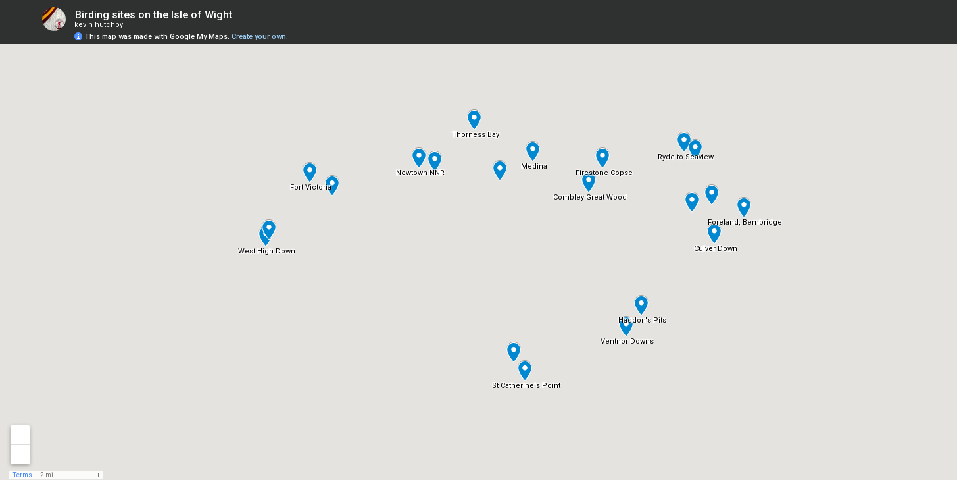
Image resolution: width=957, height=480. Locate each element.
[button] (418, 158)
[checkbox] (242, 14)
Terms (22, 475)
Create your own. (260, 36)
